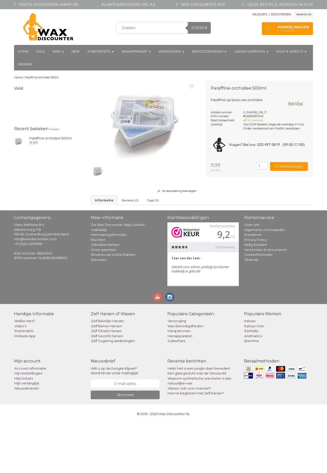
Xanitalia (251, 381)
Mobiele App (25, 386)
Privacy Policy (255, 289)
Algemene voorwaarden (264, 279)
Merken (25, 64)
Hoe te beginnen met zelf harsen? (196, 443)
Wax (58, 51)
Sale (40, 51)
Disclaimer (253, 284)
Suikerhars (176, 391)
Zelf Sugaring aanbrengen (113, 391)
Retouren (99, 309)
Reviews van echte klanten (113, 304)
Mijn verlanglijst (26, 433)
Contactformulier (258, 304)
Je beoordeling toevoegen (177, 191)
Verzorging (171, 51)
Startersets (100, 51)
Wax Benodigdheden (185, 376)
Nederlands (303, 14)
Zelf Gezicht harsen (107, 386)
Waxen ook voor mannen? (189, 438)
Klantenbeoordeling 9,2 (128, 4)
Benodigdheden (209, 51)
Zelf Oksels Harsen (106, 381)
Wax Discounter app (203, 4)
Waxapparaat (136, 51)
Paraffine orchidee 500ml (42, 77)
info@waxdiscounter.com (35, 289)
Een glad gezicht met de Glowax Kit (197, 423)
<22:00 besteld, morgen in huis (280, 4)
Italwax (250, 371)
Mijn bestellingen (28, 423)
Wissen (55, 129)
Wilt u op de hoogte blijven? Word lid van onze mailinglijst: (115, 420)
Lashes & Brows (251, 51)
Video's (20, 376)
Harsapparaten (180, 386)
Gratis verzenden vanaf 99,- (48, 4)
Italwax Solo (254, 376)
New (76, 51)
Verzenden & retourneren (265, 299)
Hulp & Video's (291, 51)
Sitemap (251, 309)
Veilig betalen (255, 294)
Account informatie (30, 418)
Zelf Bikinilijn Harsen (107, 371)
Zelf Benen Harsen (106, 376)
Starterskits (23, 381)
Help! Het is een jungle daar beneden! (199, 418)
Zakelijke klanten (105, 294)
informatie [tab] (104, 200)
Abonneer (125, 444)
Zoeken (199, 28)
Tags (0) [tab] (153, 200)
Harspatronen (179, 381)
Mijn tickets (23, 428)
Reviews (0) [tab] (130, 200)
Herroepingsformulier (109, 284)
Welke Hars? (24, 371)
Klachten (98, 289)
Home (23, 51)
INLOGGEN (259, 14)
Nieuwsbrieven (26, 438)
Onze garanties (103, 299)
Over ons (251, 274)
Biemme (251, 391)
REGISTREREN (281, 14)
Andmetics (253, 386)
